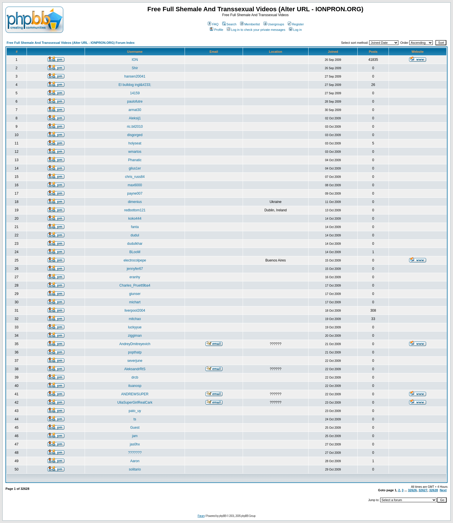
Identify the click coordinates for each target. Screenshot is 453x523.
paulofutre (134, 101)
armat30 (135, 110)
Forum (201, 516)
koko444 (134, 219)
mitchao (135, 319)
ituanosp (134, 386)
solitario (135, 469)
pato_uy (135, 411)
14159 (135, 93)
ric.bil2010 (135, 127)
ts (134, 419)
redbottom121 (135, 210)
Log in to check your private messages (256, 29)
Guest (135, 428)
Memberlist (250, 24)
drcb (134, 377)
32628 (433, 490)
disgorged (134, 135)
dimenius (135, 202)
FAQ (213, 24)
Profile (216, 29)
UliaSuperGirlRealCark (134, 402)
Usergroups (273, 24)
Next (443, 490)
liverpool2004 (135, 310)
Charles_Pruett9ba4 (134, 285)
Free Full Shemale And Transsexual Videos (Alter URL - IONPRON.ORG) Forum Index (71, 42)
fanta (135, 227)
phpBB (222, 516)
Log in (295, 29)
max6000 (135, 185)
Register (296, 24)
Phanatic (135, 160)
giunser (134, 294)
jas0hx (135, 444)
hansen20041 (134, 76)
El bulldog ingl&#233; (134, 85)
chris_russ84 (135, 177)
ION (135, 60)
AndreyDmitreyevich (134, 344)
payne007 (134, 193)
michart (134, 302)
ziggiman (135, 336)
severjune (134, 361)
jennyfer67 (135, 269)
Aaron (135, 461)
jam (135, 436)
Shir (135, 68)
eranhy (134, 277)
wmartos (134, 152)
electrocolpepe (135, 260)
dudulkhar (134, 244)
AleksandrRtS (134, 369)
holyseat (134, 143)
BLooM (134, 252)
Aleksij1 (135, 118)
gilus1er (135, 168)
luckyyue (135, 327)
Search (229, 24)
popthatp (135, 352)
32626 (412, 490)
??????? (135, 453)
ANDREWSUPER (134, 394)
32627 (423, 490)
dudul (135, 235)
